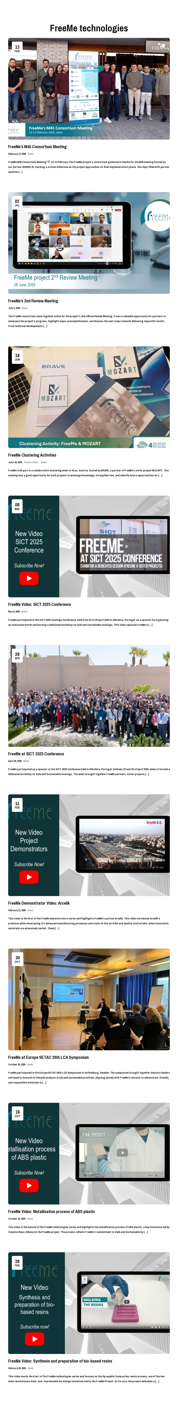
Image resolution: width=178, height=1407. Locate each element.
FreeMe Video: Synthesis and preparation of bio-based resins (60, 1361)
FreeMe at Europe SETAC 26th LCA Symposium (48, 1057)
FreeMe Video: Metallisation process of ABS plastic (51, 1211)
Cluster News (31, 462)
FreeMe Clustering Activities (32, 455)
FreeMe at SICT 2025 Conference (36, 754)
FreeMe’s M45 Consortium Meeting (37, 146)
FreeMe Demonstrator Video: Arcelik (39, 903)
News (30, 153)
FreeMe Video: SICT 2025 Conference (39, 604)
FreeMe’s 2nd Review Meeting (33, 301)
